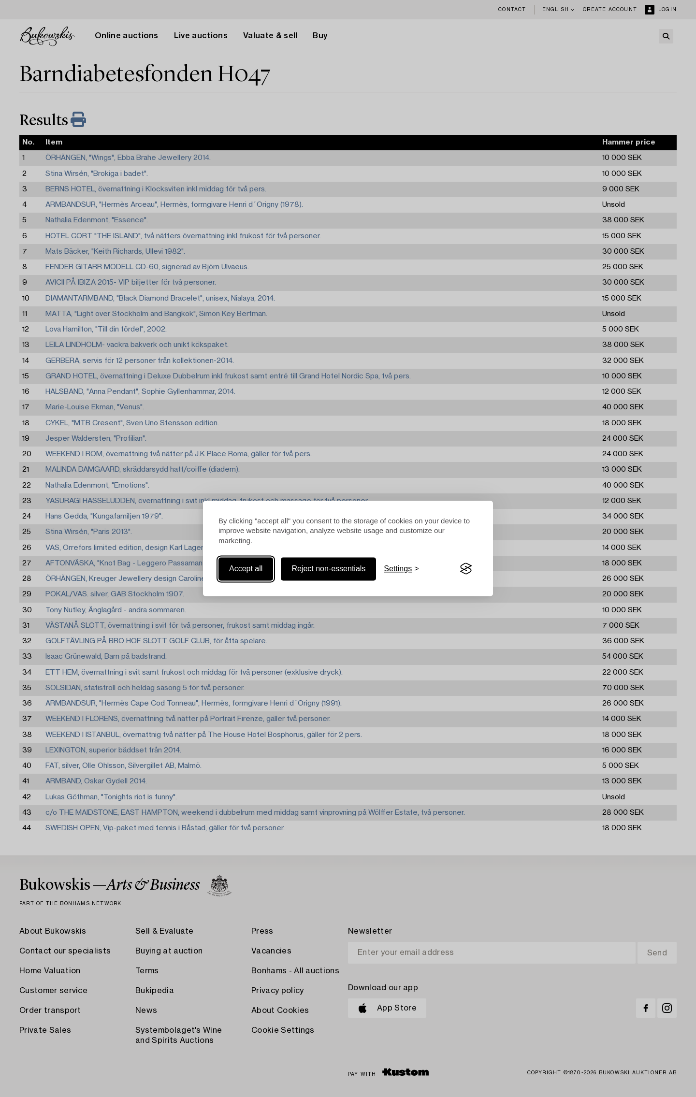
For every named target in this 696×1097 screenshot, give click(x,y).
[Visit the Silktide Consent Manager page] (466, 568)
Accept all (245, 568)
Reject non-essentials (328, 568)
